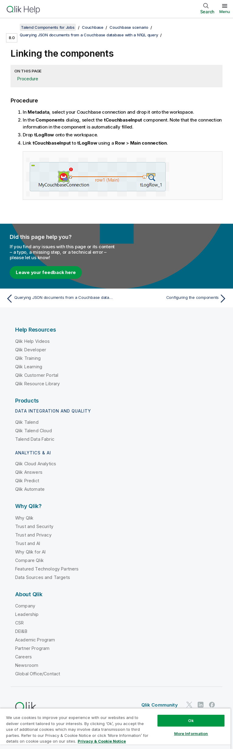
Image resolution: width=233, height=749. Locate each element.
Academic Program (35, 639)
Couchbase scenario (129, 27)
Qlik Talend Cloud (33, 430)
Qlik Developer (30, 349)
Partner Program (32, 648)
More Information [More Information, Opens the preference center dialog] (191, 733)
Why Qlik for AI (30, 551)
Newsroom (26, 665)
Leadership (27, 614)
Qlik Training (28, 358)
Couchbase (92, 27)
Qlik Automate (30, 489)
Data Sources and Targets (42, 577)
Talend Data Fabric (34, 439)
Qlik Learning (28, 366)
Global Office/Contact (37, 673)
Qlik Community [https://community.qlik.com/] (159, 705)
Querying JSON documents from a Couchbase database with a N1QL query (89, 34)
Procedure (27, 78)
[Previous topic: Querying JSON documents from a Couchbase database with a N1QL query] (59, 299)
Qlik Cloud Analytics (35, 463)
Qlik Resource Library (37, 383)
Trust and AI (27, 543)
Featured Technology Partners (47, 568)
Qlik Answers (28, 472)
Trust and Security (34, 526)
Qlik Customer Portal (36, 375)
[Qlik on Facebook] (212, 704)
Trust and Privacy (33, 534)
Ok (191, 720)
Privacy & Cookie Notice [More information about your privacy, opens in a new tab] (102, 741)
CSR (19, 622)
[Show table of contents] (12, 27)
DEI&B (21, 631)
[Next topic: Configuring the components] (173, 299)
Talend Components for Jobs (48, 27)
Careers (23, 656)
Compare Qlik (29, 560)
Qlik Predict (27, 480)
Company (25, 605)
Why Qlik (24, 517)
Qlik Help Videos (32, 341)
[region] (115, 728)
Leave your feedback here (46, 272)
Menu (224, 11)
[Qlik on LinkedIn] (200, 704)
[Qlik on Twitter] (189, 704)
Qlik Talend (27, 422)
